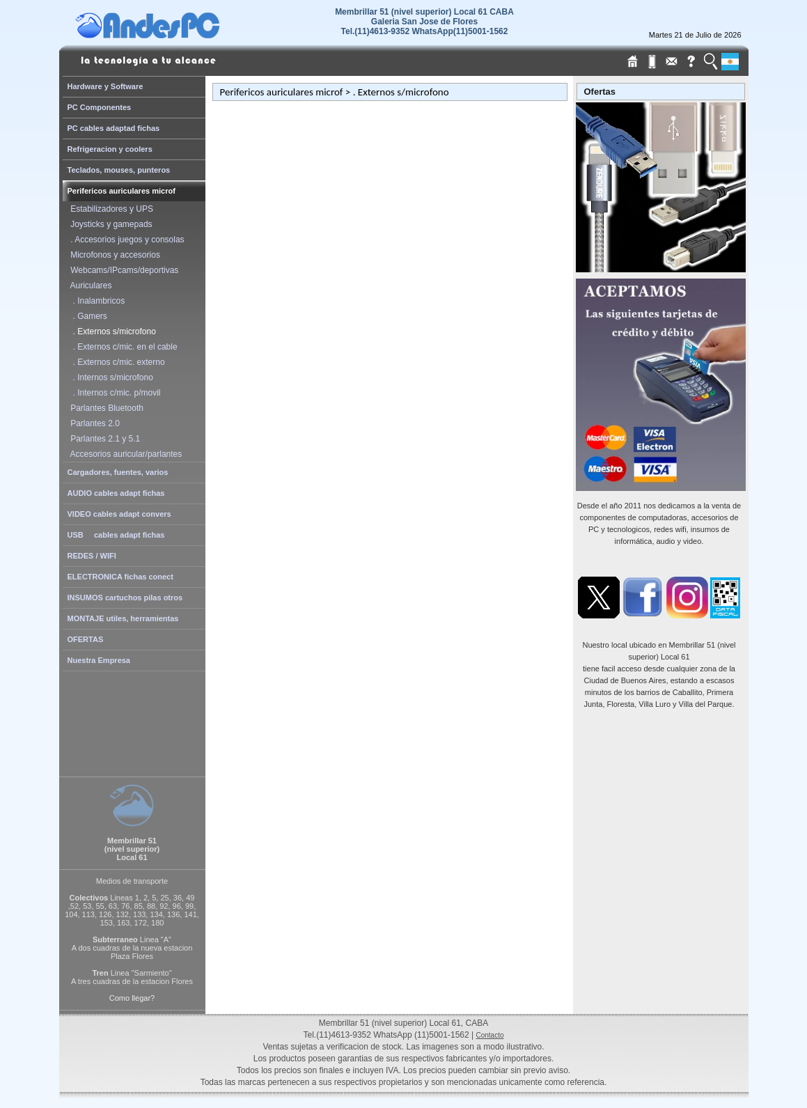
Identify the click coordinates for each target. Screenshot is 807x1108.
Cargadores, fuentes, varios (118, 472)
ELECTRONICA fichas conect (120, 576)
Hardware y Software (105, 86)
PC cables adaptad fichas (114, 128)
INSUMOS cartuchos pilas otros (125, 597)
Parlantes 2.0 (93, 423)
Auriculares (89, 285)
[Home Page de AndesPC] (174, 35)
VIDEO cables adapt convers (119, 514)
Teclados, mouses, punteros (119, 170)
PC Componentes (100, 107)
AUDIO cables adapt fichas (116, 493)
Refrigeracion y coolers (110, 149)
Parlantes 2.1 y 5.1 (103, 439)
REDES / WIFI (92, 556)
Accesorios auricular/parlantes (124, 454)
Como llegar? (132, 998)
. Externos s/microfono (111, 331)
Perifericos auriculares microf (121, 191)
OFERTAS (86, 639)
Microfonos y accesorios (113, 255)
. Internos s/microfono (109, 377)
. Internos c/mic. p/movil (113, 393)
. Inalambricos (95, 301)
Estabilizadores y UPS (109, 209)
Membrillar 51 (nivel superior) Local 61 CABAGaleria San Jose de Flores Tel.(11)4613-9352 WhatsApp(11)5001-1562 (424, 21)
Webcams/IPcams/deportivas (122, 270)
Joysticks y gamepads (109, 224)
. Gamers (86, 316)
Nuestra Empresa (99, 660)
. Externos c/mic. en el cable (122, 347)
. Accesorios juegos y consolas (125, 239)
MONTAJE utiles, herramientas (123, 618)
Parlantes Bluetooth (104, 408)
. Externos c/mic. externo (115, 362)
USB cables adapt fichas (116, 535)
